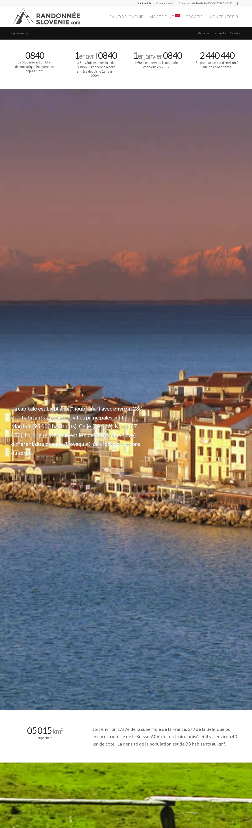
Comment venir (165, 3)
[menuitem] (145, 3)
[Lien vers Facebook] (237, 3)
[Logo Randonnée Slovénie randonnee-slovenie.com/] (47, 17)
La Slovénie (144, 3)
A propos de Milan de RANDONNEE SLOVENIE (205, 3)
